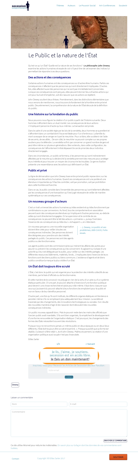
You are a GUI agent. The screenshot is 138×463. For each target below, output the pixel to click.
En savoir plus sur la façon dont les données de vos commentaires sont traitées (66, 447)
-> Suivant (90, 344)
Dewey (15, 385)
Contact (15, 458)
